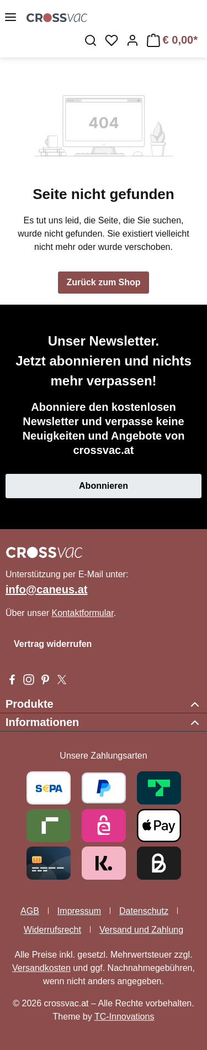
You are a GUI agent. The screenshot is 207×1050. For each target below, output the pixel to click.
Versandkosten (41, 968)
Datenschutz (143, 911)
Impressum (79, 911)
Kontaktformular (83, 613)
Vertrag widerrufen (53, 644)
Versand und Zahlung (141, 929)
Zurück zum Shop (103, 282)
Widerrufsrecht (52, 929)
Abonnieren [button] (103, 485)
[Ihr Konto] (132, 40)
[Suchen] (90, 40)
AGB (29, 911)
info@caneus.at (46, 589)
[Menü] (10, 17)
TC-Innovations (124, 1016)
